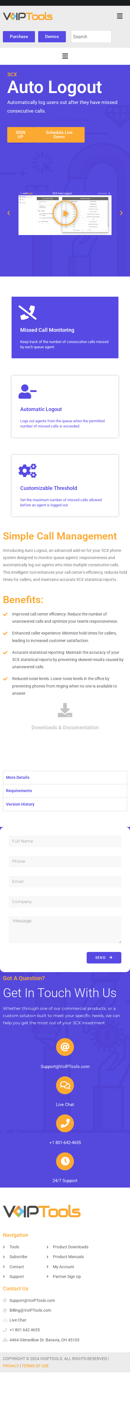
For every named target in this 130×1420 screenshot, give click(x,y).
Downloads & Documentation (65, 727)
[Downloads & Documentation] (65, 710)
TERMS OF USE (35, 1366)
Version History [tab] (20, 804)
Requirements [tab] (19, 790)
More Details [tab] (17, 777)
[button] (120, 16)
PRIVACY (11, 1366)
